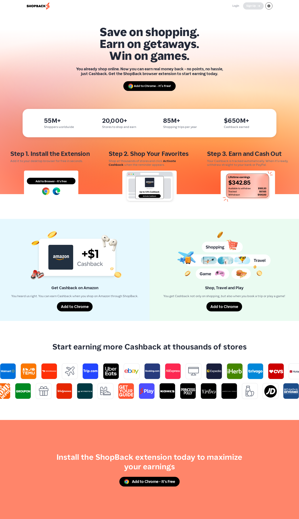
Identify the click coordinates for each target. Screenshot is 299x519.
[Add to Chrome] (75, 306)
